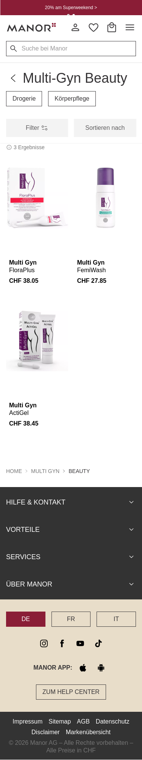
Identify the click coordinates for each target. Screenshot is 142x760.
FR (71, 618)
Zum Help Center (71, 691)
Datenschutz (113, 721)
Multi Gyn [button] (45, 471)
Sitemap (59, 721)
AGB (83, 721)
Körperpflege (72, 98)
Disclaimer (45, 731)
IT (116, 618)
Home (14, 471)
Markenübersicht (88, 731)
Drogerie (24, 98)
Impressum (27, 721)
